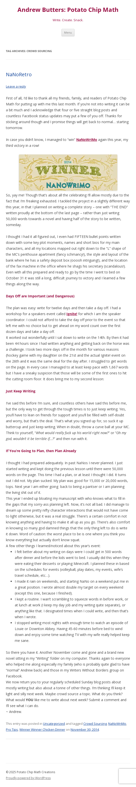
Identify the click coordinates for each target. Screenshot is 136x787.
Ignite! (71, 313)
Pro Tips (12, 729)
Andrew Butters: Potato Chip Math (68, 10)
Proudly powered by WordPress (28, 778)
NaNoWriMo (86, 139)
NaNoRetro (19, 74)
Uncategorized (54, 723)
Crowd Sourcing (95, 723)
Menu (68, 32)
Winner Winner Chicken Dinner (42, 729)
